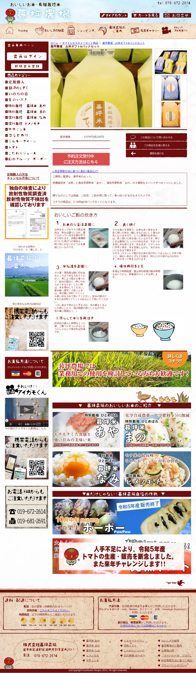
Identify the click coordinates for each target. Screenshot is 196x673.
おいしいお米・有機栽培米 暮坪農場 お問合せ (177, 15)
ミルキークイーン (134, 640)
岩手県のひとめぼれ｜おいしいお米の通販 (41, 12)
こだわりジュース (134, 650)
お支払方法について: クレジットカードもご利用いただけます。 (27, 368)
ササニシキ (92, 660)
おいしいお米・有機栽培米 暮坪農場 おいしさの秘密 (49, 31)
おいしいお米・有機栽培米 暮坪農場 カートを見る (145, 15)
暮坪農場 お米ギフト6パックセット (123, 43)
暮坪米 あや (93, 640)
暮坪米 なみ (93, 650)
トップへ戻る (175, 583)
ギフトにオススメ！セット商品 (80, 43)
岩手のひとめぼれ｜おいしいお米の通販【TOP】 (27, 457)
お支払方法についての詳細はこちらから (143, 625)
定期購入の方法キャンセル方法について (23, 176)
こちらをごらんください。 (55, 610)
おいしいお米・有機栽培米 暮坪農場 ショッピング (81, 31)
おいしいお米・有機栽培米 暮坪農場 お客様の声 (144, 31)
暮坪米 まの (93, 645)
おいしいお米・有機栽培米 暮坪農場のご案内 (113, 31)
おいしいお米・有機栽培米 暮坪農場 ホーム (18, 31)
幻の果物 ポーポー (134, 655)
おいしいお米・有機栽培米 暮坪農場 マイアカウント (114, 15)
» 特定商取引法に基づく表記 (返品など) (75, 171)
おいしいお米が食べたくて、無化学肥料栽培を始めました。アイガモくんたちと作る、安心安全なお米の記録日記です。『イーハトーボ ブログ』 (27, 329)
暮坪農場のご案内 (27, 275)
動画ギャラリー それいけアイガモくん (176, 31)
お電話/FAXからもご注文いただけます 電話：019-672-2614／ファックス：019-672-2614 (27, 507)
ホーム (54, 43)
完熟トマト (130, 645)
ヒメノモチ (92, 655)
